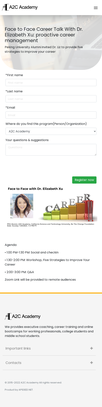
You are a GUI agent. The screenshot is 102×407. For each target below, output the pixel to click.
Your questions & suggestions (27, 140)
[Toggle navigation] (95, 7)
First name (14, 75)
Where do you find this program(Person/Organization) (46, 124)
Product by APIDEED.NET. (19, 389)
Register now (84, 180)
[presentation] (37, 166)
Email (10, 107)
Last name (14, 91)
